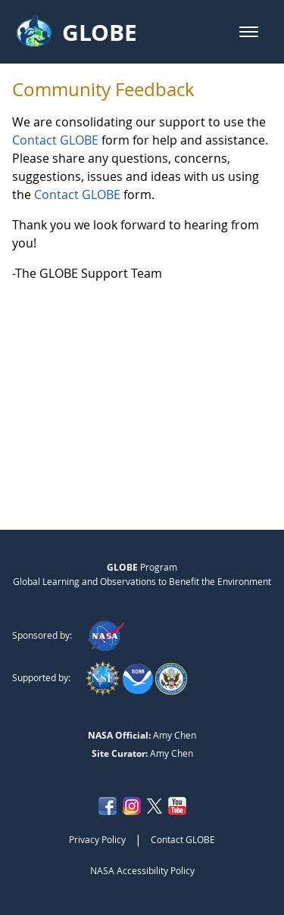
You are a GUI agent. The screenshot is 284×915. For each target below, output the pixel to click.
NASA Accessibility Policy (142, 870)
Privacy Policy (97, 839)
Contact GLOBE (55, 140)
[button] (249, 32)
